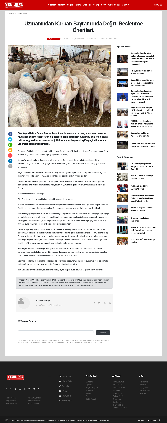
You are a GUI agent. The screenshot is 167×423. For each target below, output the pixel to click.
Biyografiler (144, 388)
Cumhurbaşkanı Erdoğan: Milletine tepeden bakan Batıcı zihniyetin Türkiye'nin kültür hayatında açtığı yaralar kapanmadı (143, 58)
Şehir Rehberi (118, 405)
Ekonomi (87, 5)
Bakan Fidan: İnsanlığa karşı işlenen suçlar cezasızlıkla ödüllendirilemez (142, 83)
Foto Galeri (65, 376)
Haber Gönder (33, 404)
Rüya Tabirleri (145, 390)
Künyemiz (65, 396)
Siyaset (61, 5)
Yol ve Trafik (118, 385)
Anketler (143, 385)
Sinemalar (117, 399)
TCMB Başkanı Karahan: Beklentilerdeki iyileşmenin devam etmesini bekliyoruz (142, 124)
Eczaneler (117, 390)
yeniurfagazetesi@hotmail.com (49, 305)
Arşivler (64, 391)
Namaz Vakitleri (119, 388)
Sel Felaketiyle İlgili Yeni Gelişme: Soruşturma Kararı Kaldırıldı (142, 166)
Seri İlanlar (117, 402)
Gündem (52, 5)
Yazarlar (64, 386)
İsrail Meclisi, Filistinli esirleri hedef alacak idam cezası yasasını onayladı (143, 230)
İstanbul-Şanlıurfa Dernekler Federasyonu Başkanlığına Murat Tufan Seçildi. (143, 198)
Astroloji (143, 393)
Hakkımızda (11, 398)
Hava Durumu (118, 382)
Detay (141, 420)
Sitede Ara (144, 382)
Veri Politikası (11, 404)
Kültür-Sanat (113, 5)
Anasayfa (10, 13)
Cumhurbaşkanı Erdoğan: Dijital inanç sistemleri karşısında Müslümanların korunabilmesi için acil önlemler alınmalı (142, 96)
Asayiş (96, 5)
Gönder (103, 333)
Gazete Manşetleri (120, 408)
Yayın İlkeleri (11, 401)
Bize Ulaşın (65, 401)
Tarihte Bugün (118, 396)
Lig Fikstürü (117, 393)
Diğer (124, 5)
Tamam (152, 420)
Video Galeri (66, 381)
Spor (103, 5)
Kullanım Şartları (34, 398)
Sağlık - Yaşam (74, 5)
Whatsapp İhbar (34, 401)
